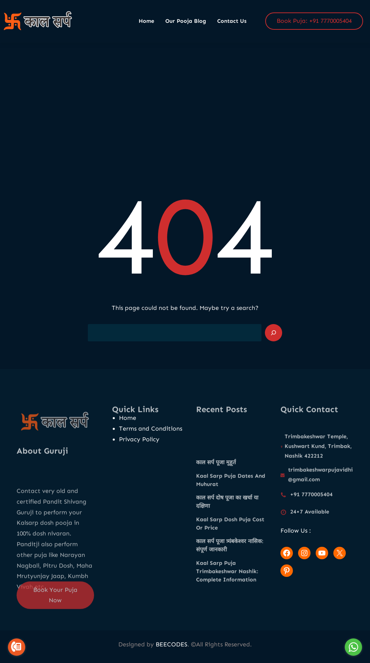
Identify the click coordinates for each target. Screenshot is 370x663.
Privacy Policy (139, 439)
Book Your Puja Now (55, 605)
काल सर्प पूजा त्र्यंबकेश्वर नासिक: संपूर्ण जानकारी (229, 592)
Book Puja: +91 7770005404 (314, 21)
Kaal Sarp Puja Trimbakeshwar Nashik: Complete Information (227, 618)
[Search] (273, 332)
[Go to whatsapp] (353, 647)
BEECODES (171, 644)
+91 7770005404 (311, 498)
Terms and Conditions (150, 428)
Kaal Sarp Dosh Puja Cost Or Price (230, 570)
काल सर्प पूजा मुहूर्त (216, 509)
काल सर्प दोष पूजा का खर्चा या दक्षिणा (227, 549)
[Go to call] (16, 647)
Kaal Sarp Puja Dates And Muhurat (230, 527)
